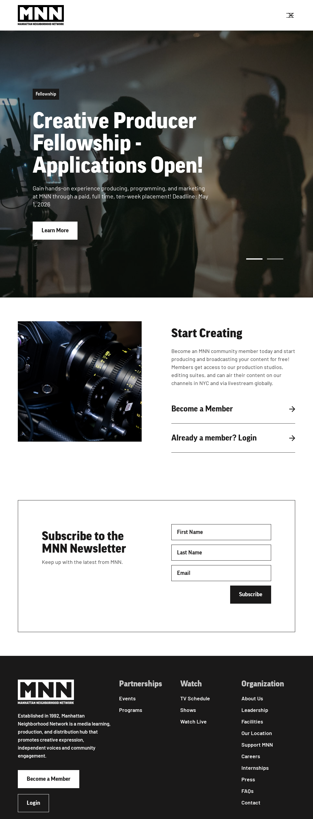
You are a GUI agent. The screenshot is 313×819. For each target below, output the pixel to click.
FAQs (247, 791)
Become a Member (48, 779)
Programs (130, 710)
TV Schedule (195, 698)
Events (127, 698)
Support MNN (257, 744)
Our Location (256, 733)
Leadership (254, 710)
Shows (188, 710)
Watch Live (193, 721)
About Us (252, 698)
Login (33, 803)
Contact (250, 802)
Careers (250, 756)
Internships (255, 767)
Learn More (55, 230)
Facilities (252, 721)
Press (248, 779)
